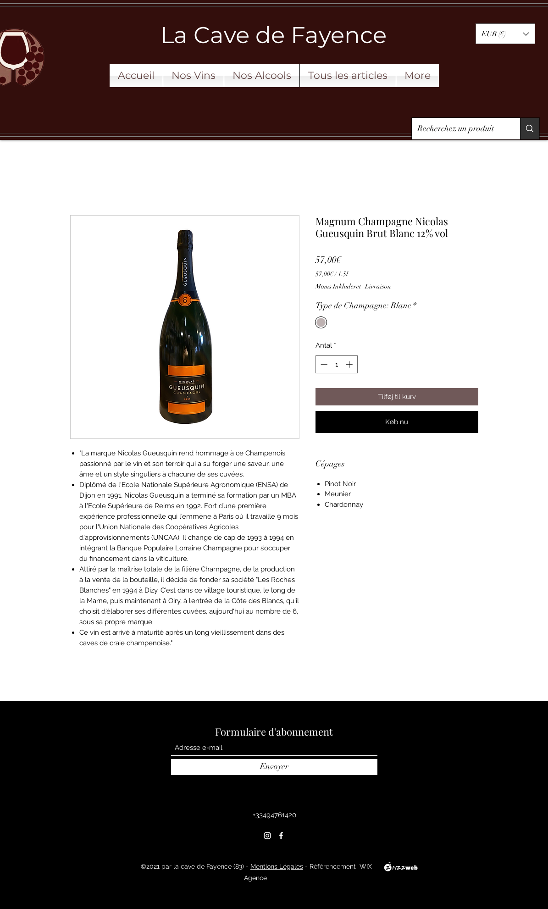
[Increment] (350, 364)
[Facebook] (281, 835)
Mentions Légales (276, 866)
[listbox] (505, 33)
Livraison (378, 286)
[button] (505, 33)
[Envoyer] (274, 767)
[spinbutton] (336, 364)
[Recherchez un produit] (459, 129)
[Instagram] (267, 835)
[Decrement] (323, 364)
